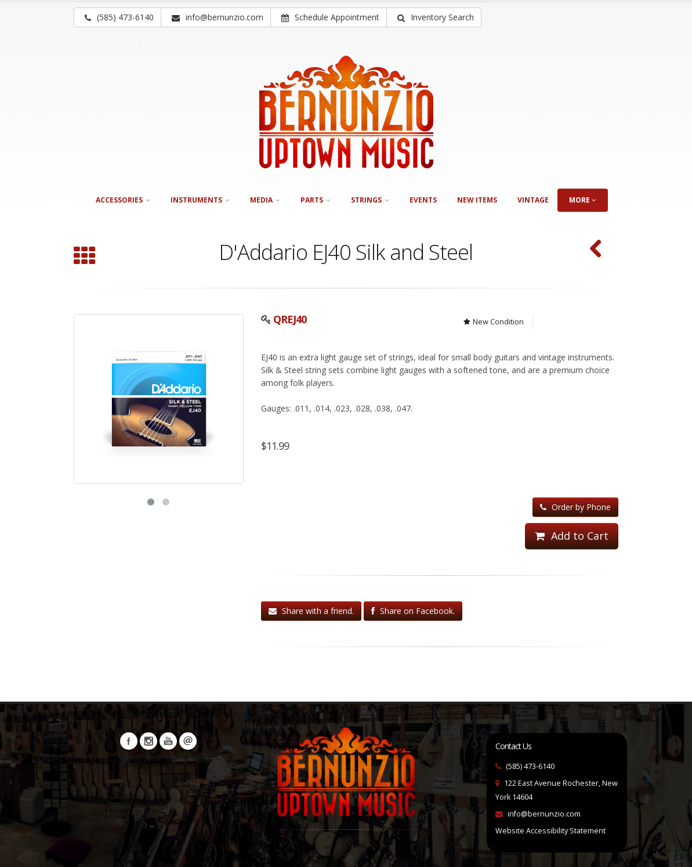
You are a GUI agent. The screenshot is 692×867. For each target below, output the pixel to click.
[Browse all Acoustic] (85, 257)
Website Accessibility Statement (550, 831)
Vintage (533, 200)
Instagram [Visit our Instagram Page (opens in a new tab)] (148, 741)
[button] (433, 17)
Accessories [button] (123, 200)
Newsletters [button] (188, 741)
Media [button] (265, 200)
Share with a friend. (311, 610)
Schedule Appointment (330, 17)
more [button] (582, 200)
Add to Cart (571, 536)
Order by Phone (575, 506)
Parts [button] (315, 200)
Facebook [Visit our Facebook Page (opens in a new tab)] (128, 741)
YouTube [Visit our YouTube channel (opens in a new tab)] (168, 741)
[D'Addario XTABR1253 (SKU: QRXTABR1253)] (596, 250)
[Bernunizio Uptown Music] (346, 112)
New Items (477, 200)
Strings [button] (370, 200)
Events (423, 200)
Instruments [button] (200, 200)
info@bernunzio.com (544, 814)
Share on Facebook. (413, 610)
